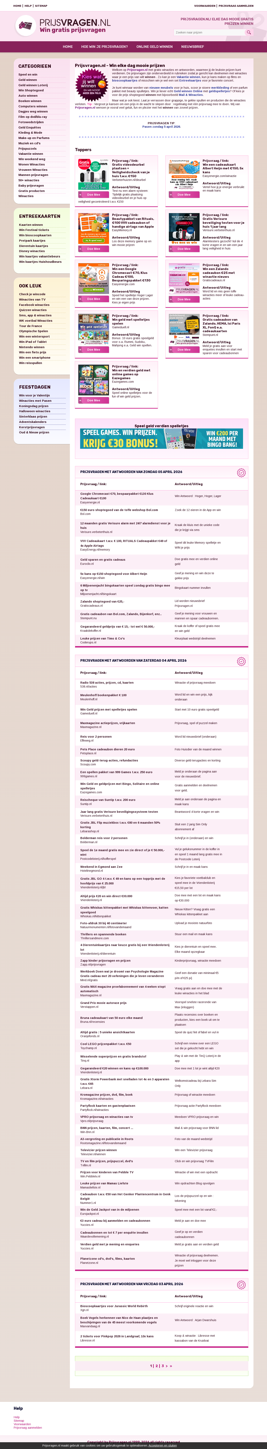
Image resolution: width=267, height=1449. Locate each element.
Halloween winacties (34, 411)
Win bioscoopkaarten (35, 235)
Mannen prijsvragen (33, 175)
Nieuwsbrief (192, 47)
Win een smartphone (34, 358)
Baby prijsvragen (31, 185)
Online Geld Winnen (154, 47)
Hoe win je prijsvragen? (104, 47)
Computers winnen (32, 106)
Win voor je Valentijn (34, 395)
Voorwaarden (204, 5)
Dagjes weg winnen (33, 112)
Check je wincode (32, 294)
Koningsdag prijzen (33, 406)
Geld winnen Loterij (33, 85)
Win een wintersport (34, 337)
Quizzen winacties (33, 310)
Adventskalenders (33, 422)
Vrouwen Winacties (33, 170)
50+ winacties (28, 180)
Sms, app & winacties (35, 315)
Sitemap (41, 5)
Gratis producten (31, 191)
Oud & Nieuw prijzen (34, 432)
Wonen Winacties (31, 164)
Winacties (26, 196)
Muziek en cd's (29, 143)
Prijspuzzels (27, 148)
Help (28, 5)
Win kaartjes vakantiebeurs (39, 256)
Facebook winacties (34, 305)
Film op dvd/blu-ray (32, 117)
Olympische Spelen (33, 331)
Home (17, 5)
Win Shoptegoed (31, 90)
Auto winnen (27, 96)
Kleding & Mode (30, 133)
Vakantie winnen (30, 154)
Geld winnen (27, 80)
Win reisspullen (30, 363)
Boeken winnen (29, 101)
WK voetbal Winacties (35, 321)
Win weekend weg (31, 159)
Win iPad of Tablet (33, 342)
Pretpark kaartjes (32, 240)
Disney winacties (32, 251)
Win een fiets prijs (32, 352)
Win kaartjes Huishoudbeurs (40, 262)
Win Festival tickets (34, 230)
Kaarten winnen (31, 225)
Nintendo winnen (31, 347)
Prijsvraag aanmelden (236, 5)
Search (249, 32)
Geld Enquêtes (29, 127)
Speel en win (27, 75)
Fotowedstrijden (31, 122)
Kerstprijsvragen (32, 427)
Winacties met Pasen (35, 401)
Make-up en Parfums (34, 138)
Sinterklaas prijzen (33, 417)
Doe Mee (93, 194)
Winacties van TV (32, 299)
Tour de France (30, 326)
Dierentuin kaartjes (33, 246)
